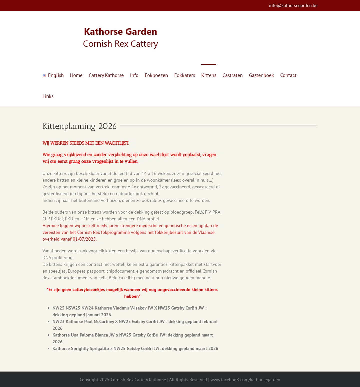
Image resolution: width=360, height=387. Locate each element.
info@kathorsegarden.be (293, 5)
